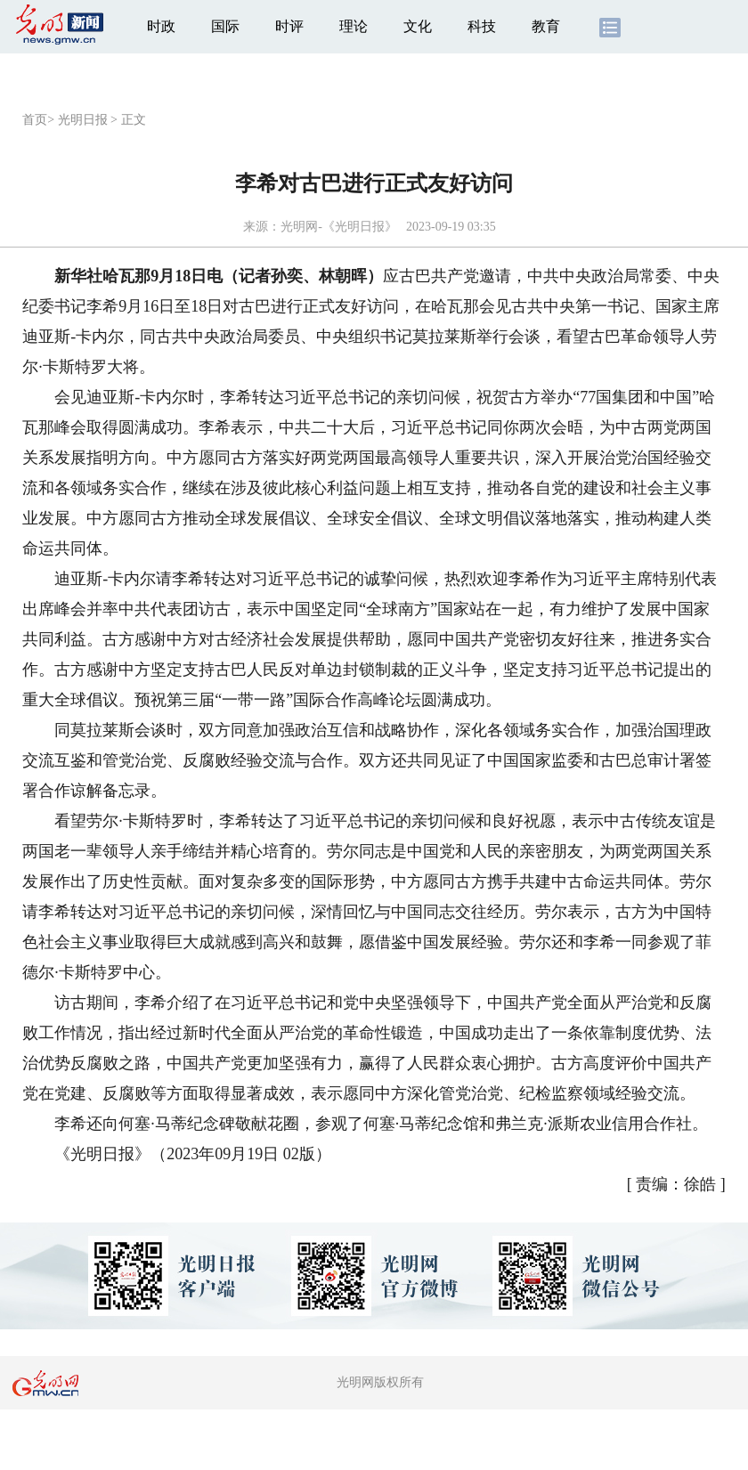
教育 (546, 26)
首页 (34, 119)
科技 (481, 26)
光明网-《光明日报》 (338, 226)
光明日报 (83, 119)
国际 (225, 26)
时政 (161, 26)
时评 (289, 26)
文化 (417, 26)
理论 (353, 26)
